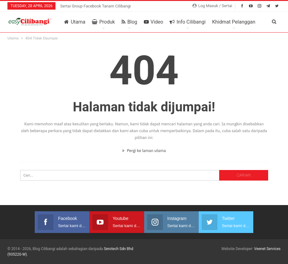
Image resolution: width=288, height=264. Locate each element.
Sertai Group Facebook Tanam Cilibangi (95, 6)
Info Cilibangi (188, 22)
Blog (129, 22)
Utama (74, 22)
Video (153, 22)
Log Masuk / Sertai (212, 6)
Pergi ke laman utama (144, 150)
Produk (103, 22)
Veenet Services (267, 249)
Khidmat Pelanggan (233, 22)
